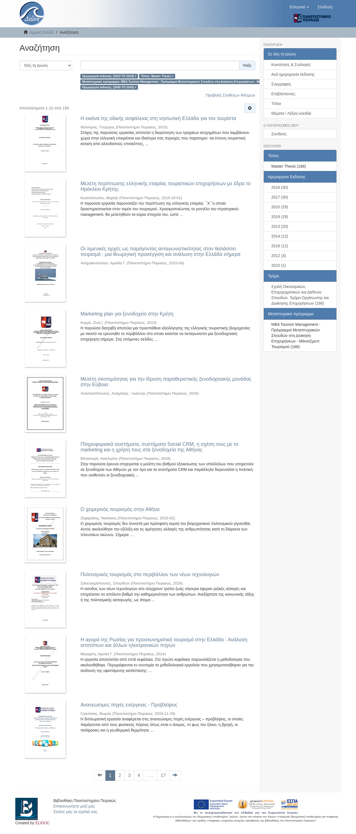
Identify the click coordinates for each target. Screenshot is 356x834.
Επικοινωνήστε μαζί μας (74, 806)
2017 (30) (279, 197)
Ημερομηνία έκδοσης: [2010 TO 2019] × (109, 76)
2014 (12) (279, 236)
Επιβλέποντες (283, 94)
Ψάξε (247, 65)
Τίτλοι (276, 103)
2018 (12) (279, 246)
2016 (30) (279, 187)
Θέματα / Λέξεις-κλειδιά (291, 113)
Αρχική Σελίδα (41, 32)
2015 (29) (279, 207)
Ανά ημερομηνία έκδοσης (293, 74)
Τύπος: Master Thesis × (157, 76)
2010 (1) (278, 265)
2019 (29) (279, 216)
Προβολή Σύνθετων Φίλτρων (230, 95)
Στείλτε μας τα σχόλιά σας (75, 811)
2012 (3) (278, 255)
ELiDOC (42, 823)
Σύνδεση (278, 134)
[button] (299, 7)
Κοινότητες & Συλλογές (291, 64)
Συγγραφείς (281, 84)
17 (163, 775)
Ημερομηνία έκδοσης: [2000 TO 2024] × (109, 87)
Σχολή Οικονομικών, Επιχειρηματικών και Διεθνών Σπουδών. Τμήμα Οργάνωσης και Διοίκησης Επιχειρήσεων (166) (300, 294)
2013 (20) (279, 226)
